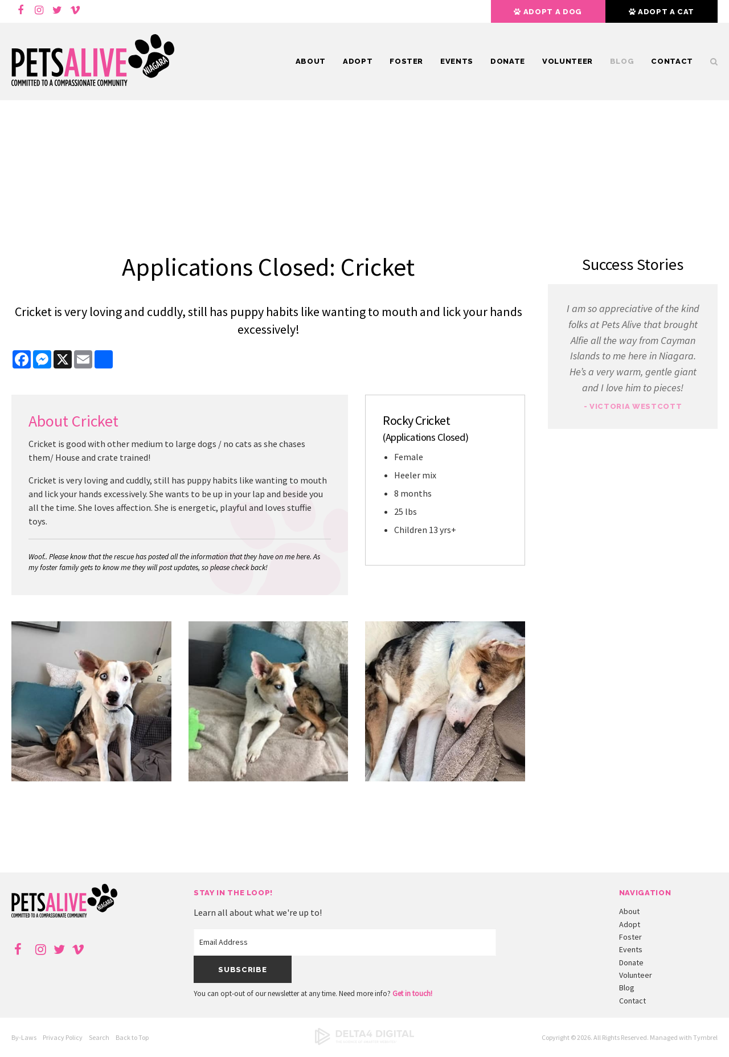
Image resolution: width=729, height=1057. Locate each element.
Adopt (357, 61)
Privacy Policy (63, 1037)
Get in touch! (412, 993)
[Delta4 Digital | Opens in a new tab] (364, 1042)
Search (710, 61)
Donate (507, 61)
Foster (406, 61)
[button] (91, 778)
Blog (622, 61)
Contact (672, 61)
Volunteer (567, 61)
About (311, 61)
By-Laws (23, 1037)
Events (456, 61)
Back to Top (132, 1037)
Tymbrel (705, 1037)
